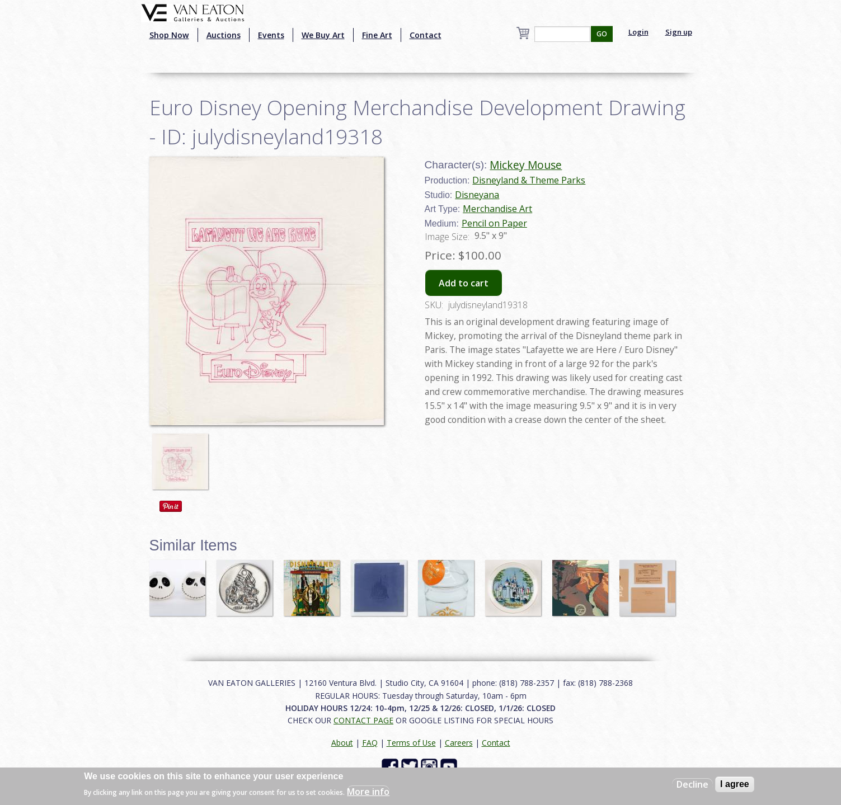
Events (271, 35)
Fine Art (377, 35)
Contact (425, 35)
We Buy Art (323, 35)
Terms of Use (411, 742)
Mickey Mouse (526, 164)
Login (638, 32)
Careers (459, 742)
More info (368, 791)
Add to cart (463, 283)
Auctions (223, 35)
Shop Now (169, 35)
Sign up (678, 32)
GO (601, 34)
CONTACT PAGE (363, 720)
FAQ (370, 742)
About (342, 742)
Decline (692, 784)
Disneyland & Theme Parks (528, 180)
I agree (734, 784)
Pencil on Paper (494, 223)
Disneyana (477, 195)
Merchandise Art (497, 209)
